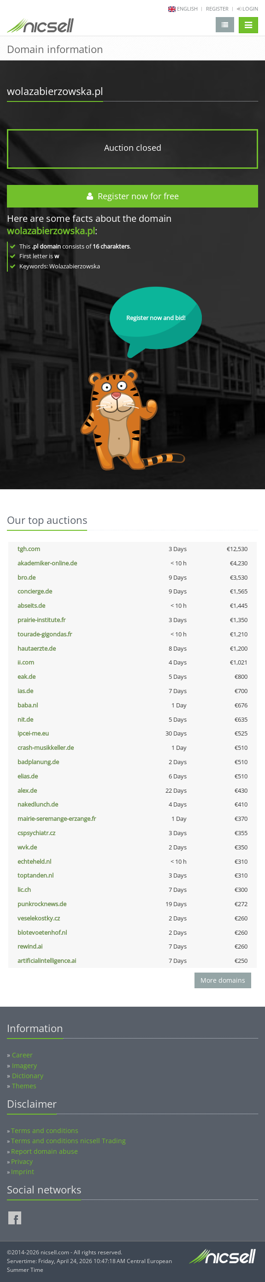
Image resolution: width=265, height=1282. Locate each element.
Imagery (24, 1065)
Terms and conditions (44, 1130)
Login (247, 8)
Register (217, 8)
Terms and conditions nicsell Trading (68, 1140)
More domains (222, 980)
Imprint (22, 1171)
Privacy (22, 1161)
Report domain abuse (44, 1151)
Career (22, 1055)
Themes (24, 1085)
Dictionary (27, 1075)
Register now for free (133, 196)
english (187, 8)
